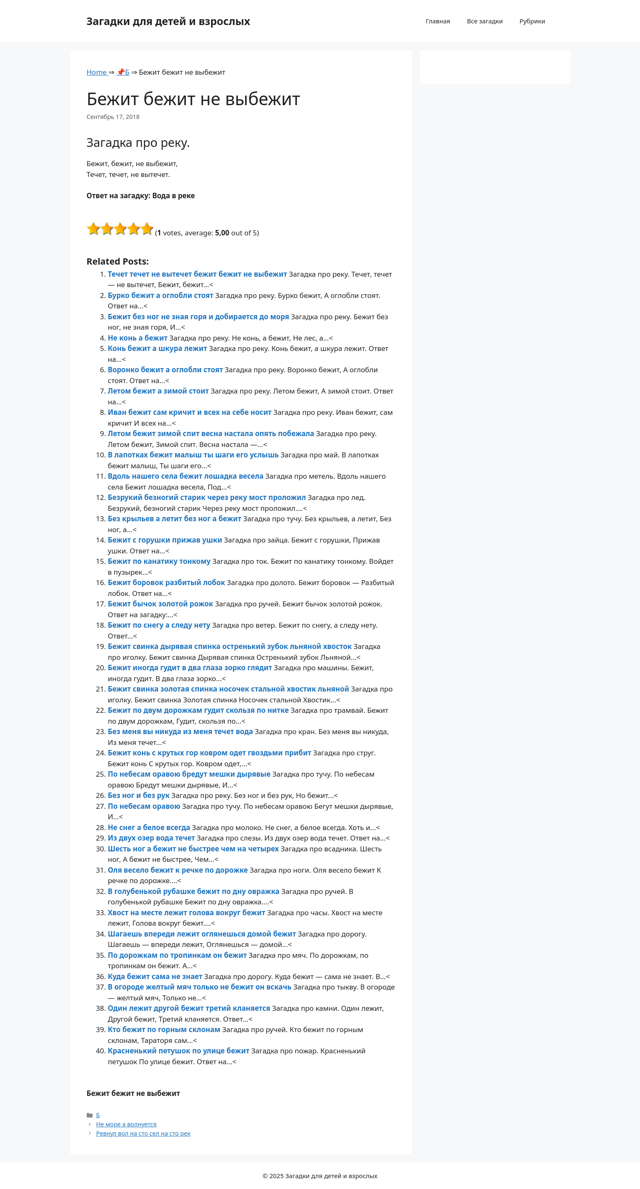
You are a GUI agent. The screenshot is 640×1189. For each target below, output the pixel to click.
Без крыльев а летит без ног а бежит (175, 518)
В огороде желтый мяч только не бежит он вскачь (201, 987)
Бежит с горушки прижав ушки (166, 540)
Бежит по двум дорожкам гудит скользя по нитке (199, 710)
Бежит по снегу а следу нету (160, 625)
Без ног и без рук (140, 795)
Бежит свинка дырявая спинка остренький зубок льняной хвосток (231, 646)
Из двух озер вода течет (152, 838)
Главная (438, 21)
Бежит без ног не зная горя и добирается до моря (199, 316)
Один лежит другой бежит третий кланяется (190, 1008)
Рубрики (532, 21)
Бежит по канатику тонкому (160, 561)
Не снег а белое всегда (150, 827)
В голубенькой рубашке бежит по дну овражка (194, 891)
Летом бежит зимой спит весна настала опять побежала (212, 433)
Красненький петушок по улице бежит (179, 1050)
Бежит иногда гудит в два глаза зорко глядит (191, 667)
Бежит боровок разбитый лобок (167, 582)
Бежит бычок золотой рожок (161, 603)
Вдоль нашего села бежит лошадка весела (187, 476)
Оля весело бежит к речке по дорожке (179, 870)
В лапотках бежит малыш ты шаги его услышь (194, 454)
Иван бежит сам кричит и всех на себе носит (191, 412)
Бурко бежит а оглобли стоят (162, 295)
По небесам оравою (145, 806)
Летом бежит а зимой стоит (159, 391)
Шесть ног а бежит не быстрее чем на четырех (194, 848)
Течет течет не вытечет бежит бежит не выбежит (198, 274)
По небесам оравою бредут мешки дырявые (190, 774)
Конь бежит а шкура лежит (158, 348)
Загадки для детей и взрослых (169, 21)
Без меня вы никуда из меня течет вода (181, 731)
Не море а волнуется (126, 1124)
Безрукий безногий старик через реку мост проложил (208, 497)
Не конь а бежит (139, 338)
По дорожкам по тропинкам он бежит (178, 955)
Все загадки (485, 21)
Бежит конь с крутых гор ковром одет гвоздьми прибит (211, 752)
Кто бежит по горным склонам (165, 1029)
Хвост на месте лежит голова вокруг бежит (187, 912)
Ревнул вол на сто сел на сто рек (143, 1133)
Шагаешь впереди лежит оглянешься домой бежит (203, 934)
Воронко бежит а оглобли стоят (166, 369)
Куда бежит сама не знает (156, 976)
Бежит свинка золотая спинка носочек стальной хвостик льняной (229, 689)
